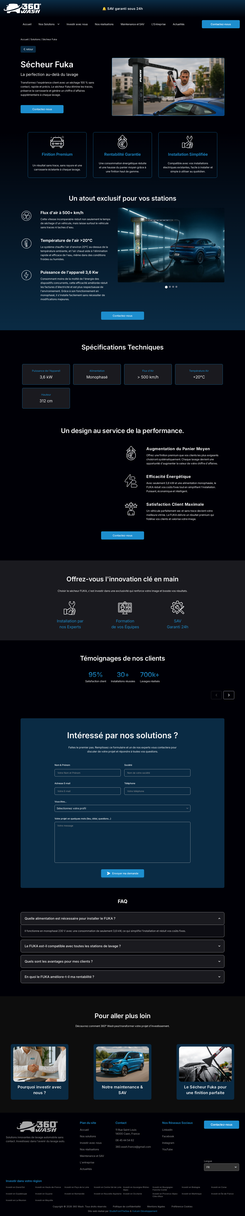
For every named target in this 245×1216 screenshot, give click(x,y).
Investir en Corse (219, 1187)
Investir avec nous (91, 1142)
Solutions (35, 39)
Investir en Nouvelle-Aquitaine (108, 1193)
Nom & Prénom (62, 765)
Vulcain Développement (144, 1211)
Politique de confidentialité (127, 1206)
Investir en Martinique (192, 1193)
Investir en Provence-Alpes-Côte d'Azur (165, 1195)
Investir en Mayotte (44, 1200)
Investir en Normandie (74, 1193)
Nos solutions (88, 1136)
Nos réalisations (89, 1149)
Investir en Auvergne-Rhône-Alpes (136, 1188)
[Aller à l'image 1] (166, 287)
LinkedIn (167, 1129)
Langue (208, 1161)
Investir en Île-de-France (222, 1193)
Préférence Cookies (182, 1206)
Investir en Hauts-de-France (48, 1187)
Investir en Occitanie (132, 1193)
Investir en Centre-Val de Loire (107, 1187)
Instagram (168, 1142)
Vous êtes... (61, 801)
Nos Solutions (46, 24)
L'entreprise (87, 1162)
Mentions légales (156, 1206)
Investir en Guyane (43, 1193)
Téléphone (129, 783)
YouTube (167, 1149)
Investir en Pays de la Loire (77, 1187)
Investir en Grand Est (15, 1187)
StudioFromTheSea (119, 1211)
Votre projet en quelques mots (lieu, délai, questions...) (83, 818)
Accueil (24, 39)
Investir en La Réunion (16, 1200)
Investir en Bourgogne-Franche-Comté (163, 1188)
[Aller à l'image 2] (170, 287)
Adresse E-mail (62, 783)
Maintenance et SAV (92, 1156)
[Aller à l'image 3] (173, 287)
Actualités (86, 1169)
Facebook (168, 1136)
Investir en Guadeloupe (16, 1193)
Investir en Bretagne (191, 1187)
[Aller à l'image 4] (176, 287)
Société (128, 765)
